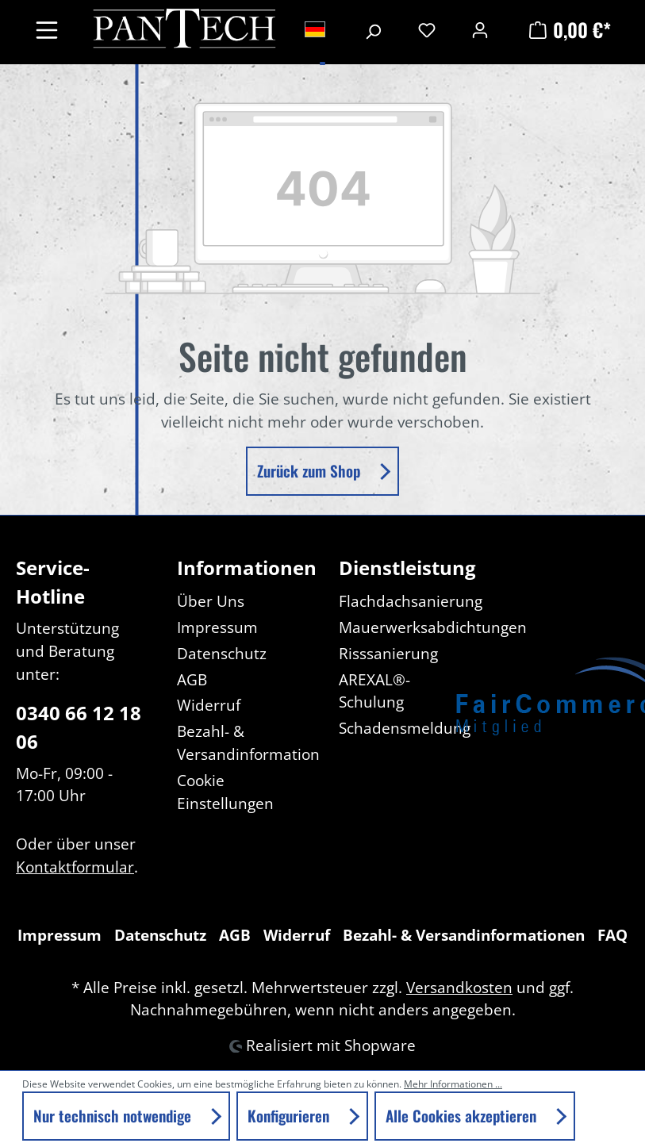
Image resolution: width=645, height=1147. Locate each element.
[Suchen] (373, 29)
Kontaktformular (75, 866)
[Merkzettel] (427, 29)
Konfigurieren (290, 1115)
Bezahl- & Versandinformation (248, 742)
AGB (192, 679)
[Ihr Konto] (480, 29)
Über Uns (210, 601)
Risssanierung (388, 653)
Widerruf (208, 704)
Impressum (217, 627)
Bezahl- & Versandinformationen (464, 935)
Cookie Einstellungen (225, 791)
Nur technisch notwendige (114, 1115)
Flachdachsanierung (410, 601)
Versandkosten (459, 987)
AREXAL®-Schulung (374, 691)
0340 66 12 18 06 (78, 727)
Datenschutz (222, 653)
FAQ (612, 935)
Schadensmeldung (404, 727)
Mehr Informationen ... (453, 1084)
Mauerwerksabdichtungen (433, 627)
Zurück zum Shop (310, 470)
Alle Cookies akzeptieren (463, 1115)
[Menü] (46, 29)
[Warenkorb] (568, 29)
